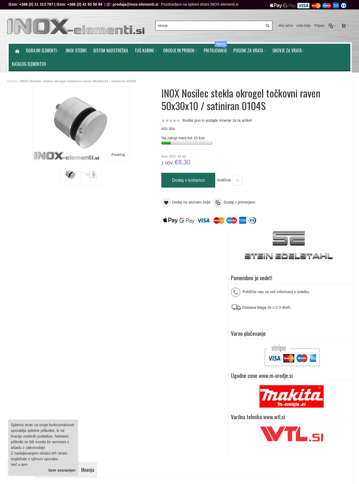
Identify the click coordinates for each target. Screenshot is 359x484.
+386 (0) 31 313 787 (37, 4)
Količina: (188, 176)
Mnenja (89, 238)
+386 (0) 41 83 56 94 (85, 4)
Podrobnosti (23, 238)
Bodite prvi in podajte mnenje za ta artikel (180, 116)
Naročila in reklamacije (119, 352)
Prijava (318, 24)
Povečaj (100, 150)
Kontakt (110, 402)
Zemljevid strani (24, 352)
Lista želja (302, 24)
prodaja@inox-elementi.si (137, 4)
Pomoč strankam (334, 352)
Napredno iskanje (80, 352)
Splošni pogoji (116, 385)
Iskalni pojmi (51, 352)
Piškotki (110, 390)
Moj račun (285, 24)
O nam (310, 352)
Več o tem (19, 464)
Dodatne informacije (58, 238)
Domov (14, 77)
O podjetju (112, 396)
